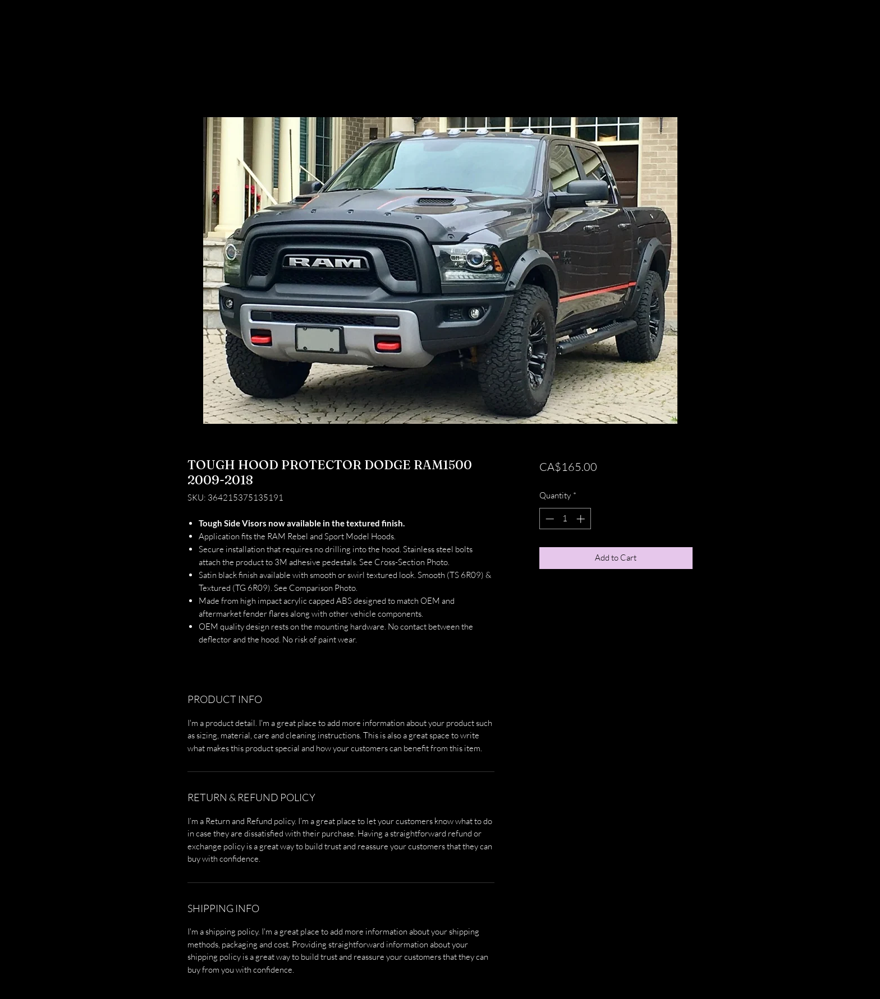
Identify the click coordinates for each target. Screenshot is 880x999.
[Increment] (581, 518)
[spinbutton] (565, 518)
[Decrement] (548, 518)
